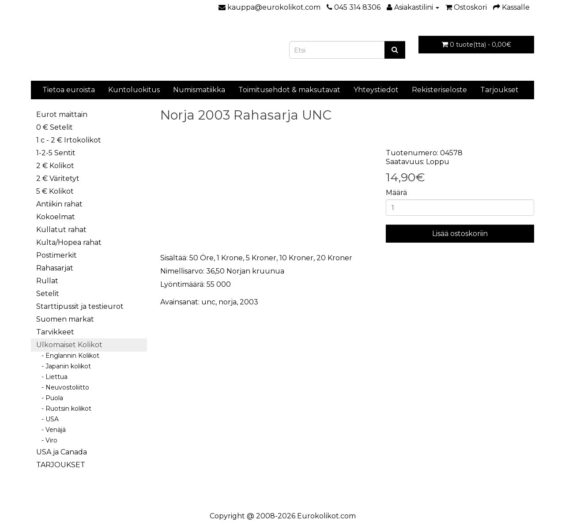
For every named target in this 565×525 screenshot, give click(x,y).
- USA (47, 419)
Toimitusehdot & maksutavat (289, 90)
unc (208, 302)
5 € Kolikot (55, 191)
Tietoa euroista (68, 90)
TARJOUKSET (60, 465)
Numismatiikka (199, 90)
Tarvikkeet (55, 332)
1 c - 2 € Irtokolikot (68, 140)
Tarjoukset (499, 90)
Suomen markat (65, 319)
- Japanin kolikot (63, 366)
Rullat (47, 281)
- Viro (46, 440)
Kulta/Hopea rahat (69, 242)
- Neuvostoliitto (62, 387)
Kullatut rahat (61, 229)
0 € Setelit (54, 127)
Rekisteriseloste (439, 90)
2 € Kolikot (55, 165)
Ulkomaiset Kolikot (69, 345)
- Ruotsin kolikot (63, 408)
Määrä (396, 192)
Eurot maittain (61, 114)
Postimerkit (56, 255)
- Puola (49, 398)
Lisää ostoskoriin (460, 233)
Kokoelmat (55, 217)
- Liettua (52, 377)
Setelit (47, 293)
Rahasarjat (54, 268)
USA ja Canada (61, 452)
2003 (249, 302)
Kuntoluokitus (134, 90)
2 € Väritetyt (57, 178)
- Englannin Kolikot (67, 356)
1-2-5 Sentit (55, 153)
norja (227, 302)
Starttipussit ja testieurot (80, 306)
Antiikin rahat (59, 204)
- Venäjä (51, 430)
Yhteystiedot (376, 90)
